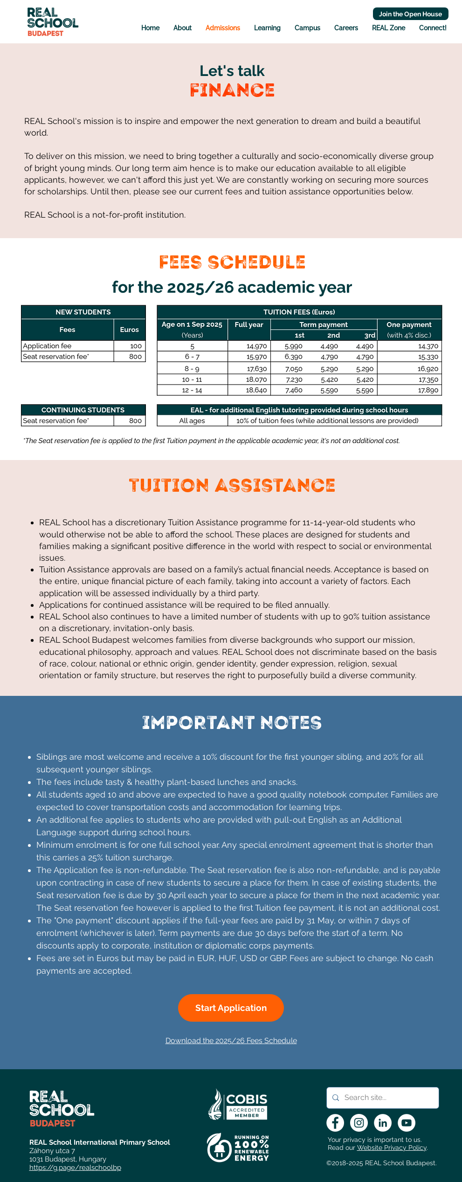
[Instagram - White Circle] (359, 1123)
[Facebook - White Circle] (335, 1123)
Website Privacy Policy (392, 1147)
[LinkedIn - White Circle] (383, 1123)
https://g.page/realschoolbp (75, 1167)
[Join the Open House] (410, 13)
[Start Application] (231, 1008)
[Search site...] (382, 1097)
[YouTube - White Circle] (406, 1123)
